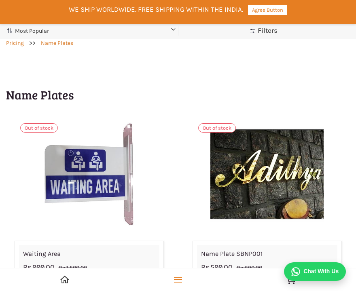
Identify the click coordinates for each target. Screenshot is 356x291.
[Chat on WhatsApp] (315, 271)
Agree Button (267, 10)
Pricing (15, 43)
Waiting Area (42, 253)
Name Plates (57, 43)
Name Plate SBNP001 (232, 253)
